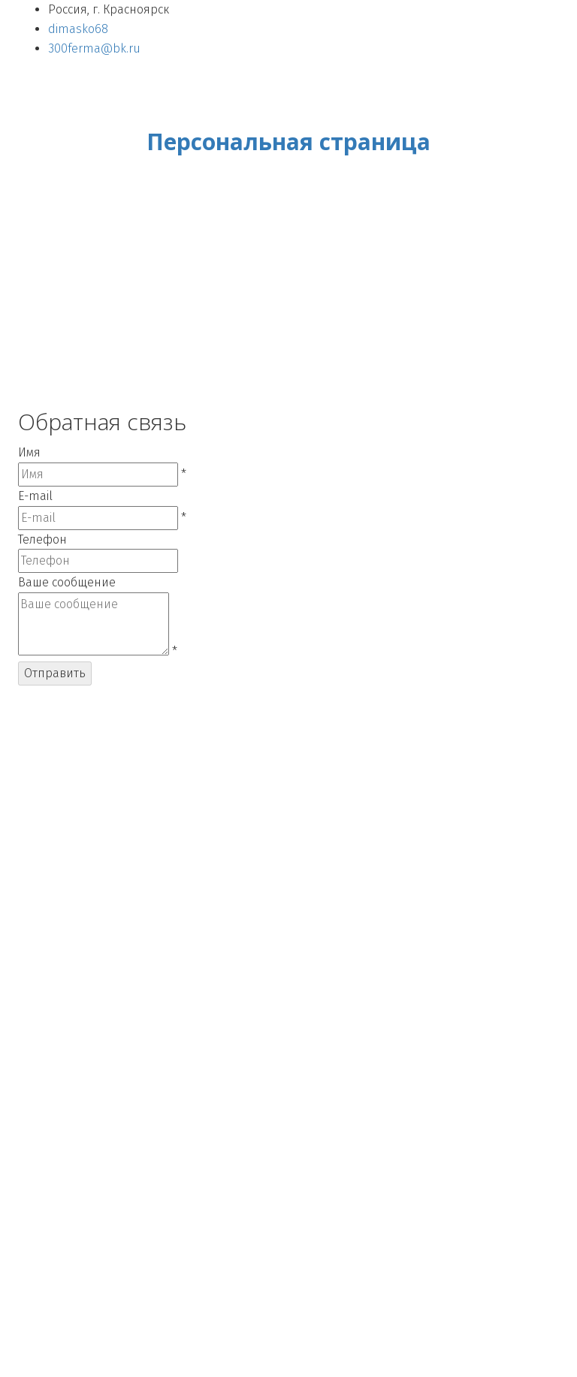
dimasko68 (78, 29)
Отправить (55, 673)
